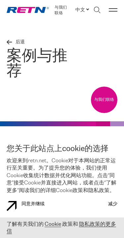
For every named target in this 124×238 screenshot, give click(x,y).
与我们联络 (61, 10)
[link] (28, 10)
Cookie (53, 224)
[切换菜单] (113, 10)
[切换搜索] (97, 10)
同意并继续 (26, 206)
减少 (112, 204)
